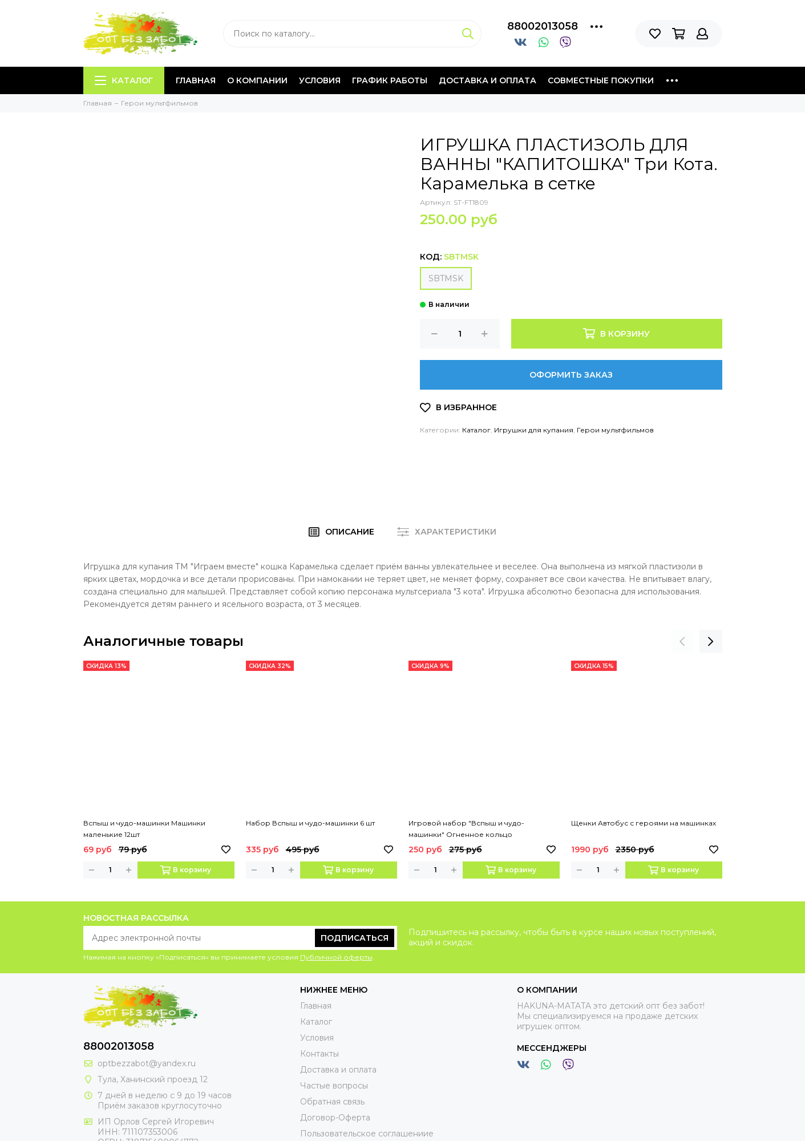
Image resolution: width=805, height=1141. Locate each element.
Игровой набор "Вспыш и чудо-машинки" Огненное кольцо (466, 829)
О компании (257, 80)
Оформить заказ (571, 375)
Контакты (319, 1054)
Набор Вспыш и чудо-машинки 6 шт (310, 823)
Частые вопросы (334, 1086)
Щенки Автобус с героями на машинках (643, 823)
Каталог (124, 80)
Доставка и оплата (487, 80)
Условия (320, 80)
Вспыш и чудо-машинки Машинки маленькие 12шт (144, 829)
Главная (196, 80)
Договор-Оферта (335, 1117)
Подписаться (355, 938)
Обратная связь (332, 1102)
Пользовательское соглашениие (367, 1133)
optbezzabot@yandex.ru (147, 1063)
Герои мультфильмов (615, 430)
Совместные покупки (601, 80)
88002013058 (542, 26)
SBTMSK (445, 278)
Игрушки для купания (533, 430)
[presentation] (682, 641)
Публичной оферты (336, 957)
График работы (389, 80)
